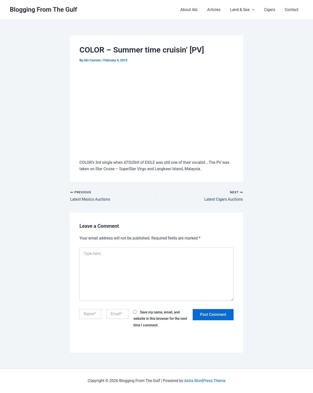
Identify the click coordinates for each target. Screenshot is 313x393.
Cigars (272, 9)
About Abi (197, 9)
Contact (292, 9)
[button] (256, 10)
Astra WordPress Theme (205, 380)
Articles (220, 9)
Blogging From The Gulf (43, 9)
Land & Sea (247, 10)
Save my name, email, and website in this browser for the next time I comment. (160, 318)
